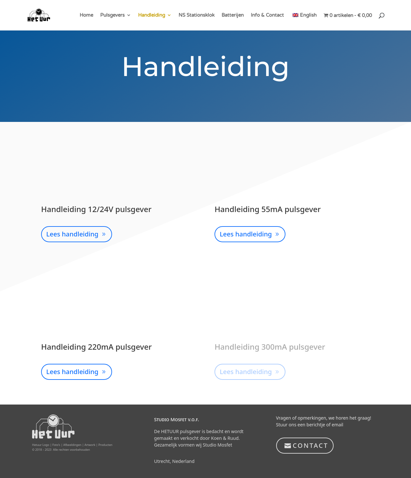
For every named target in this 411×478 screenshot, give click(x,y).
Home (86, 15)
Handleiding (151, 15)
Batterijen (233, 15)
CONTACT (310, 445)
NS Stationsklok (196, 15)
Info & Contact (267, 15)
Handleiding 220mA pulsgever (96, 346)
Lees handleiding (72, 234)
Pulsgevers (112, 15)
